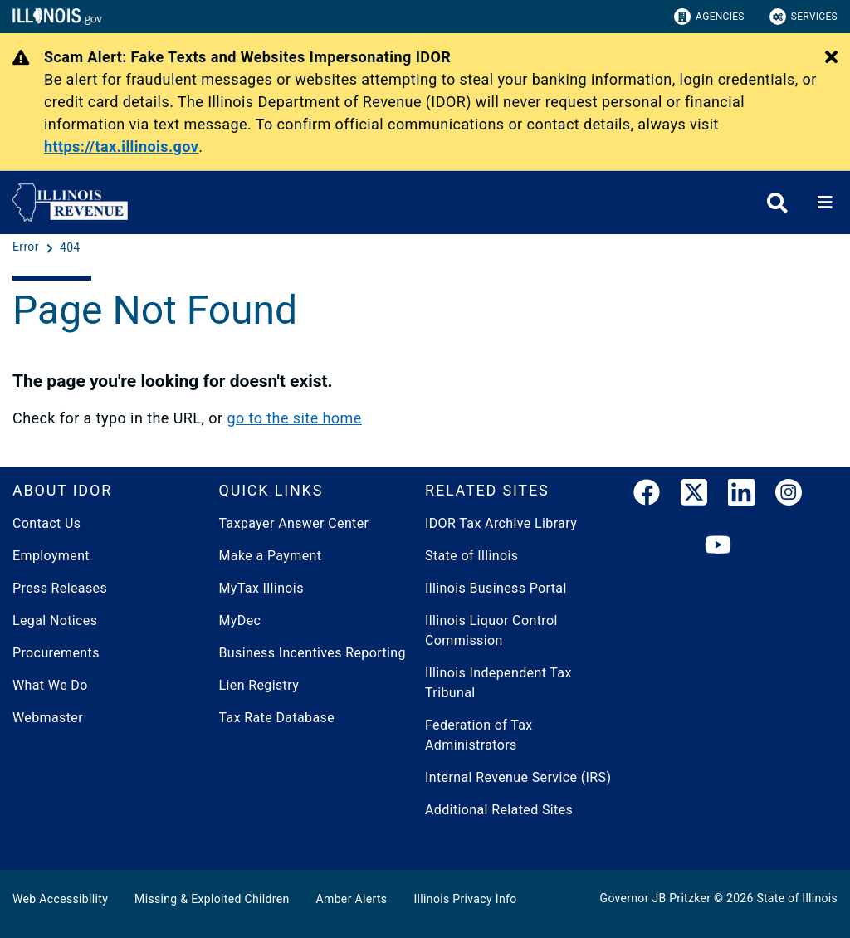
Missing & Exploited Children (211, 899)
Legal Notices (54, 620)
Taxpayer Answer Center (294, 523)
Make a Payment (270, 556)
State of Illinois (471, 556)
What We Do (50, 685)
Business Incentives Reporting (312, 653)
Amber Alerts (352, 899)
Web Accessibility (60, 899)
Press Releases (59, 588)
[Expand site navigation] (825, 202)
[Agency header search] (777, 203)
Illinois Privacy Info (464, 899)
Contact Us (46, 523)
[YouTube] (718, 546)
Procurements (56, 653)
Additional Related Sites (499, 810)
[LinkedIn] (741, 495)
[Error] (27, 247)
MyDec (240, 620)
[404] (70, 247)
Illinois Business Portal (496, 588)
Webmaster (47, 717)
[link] (646, 495)
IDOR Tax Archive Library (501, 523)
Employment (51, 556)
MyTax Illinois (261, 588)
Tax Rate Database (277, 717)
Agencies (709, 16)
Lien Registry (259, 685)
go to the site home (294, 418)
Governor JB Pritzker (655, 898)
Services (803, 16)
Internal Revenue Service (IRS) (518, 777)
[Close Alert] (831, 58)
